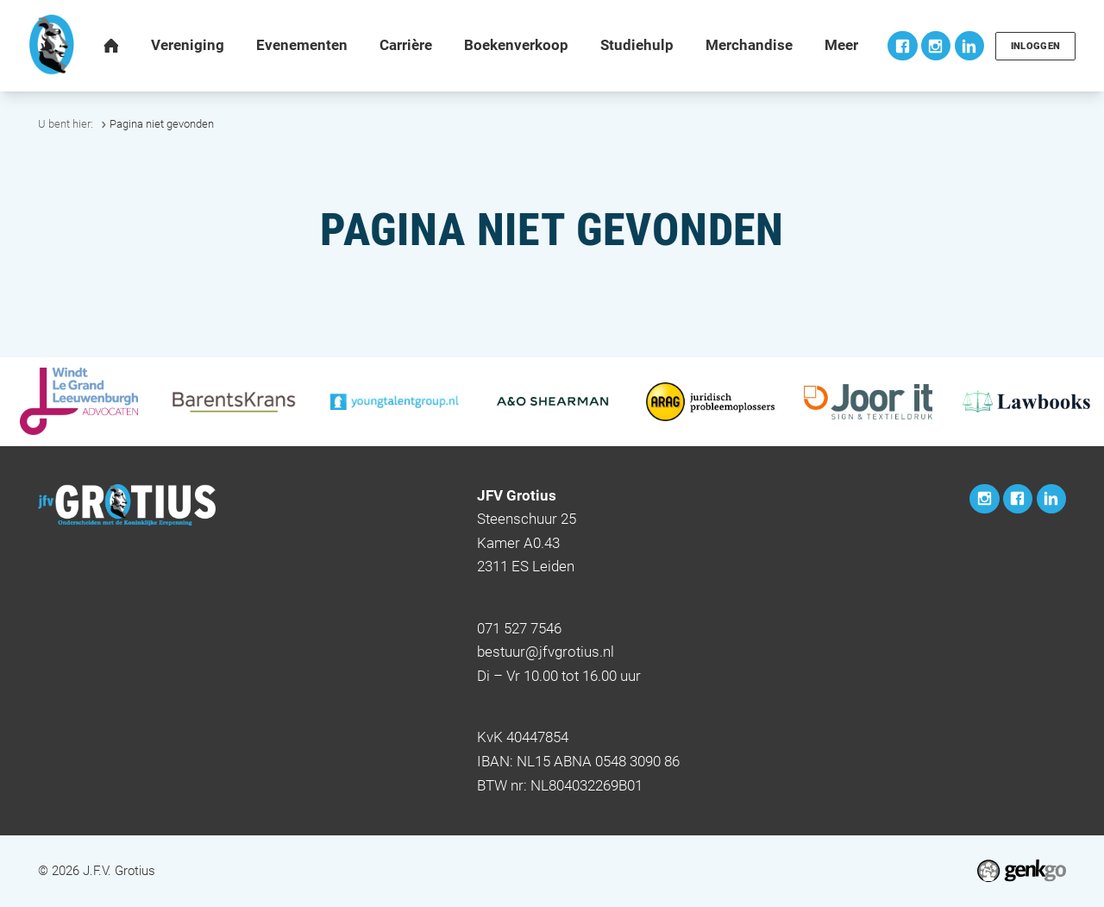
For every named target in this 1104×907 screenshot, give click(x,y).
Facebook (898, 45)
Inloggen (1033, 46)
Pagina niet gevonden (162, 123)
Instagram (932, 45)
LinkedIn (966, 45)
